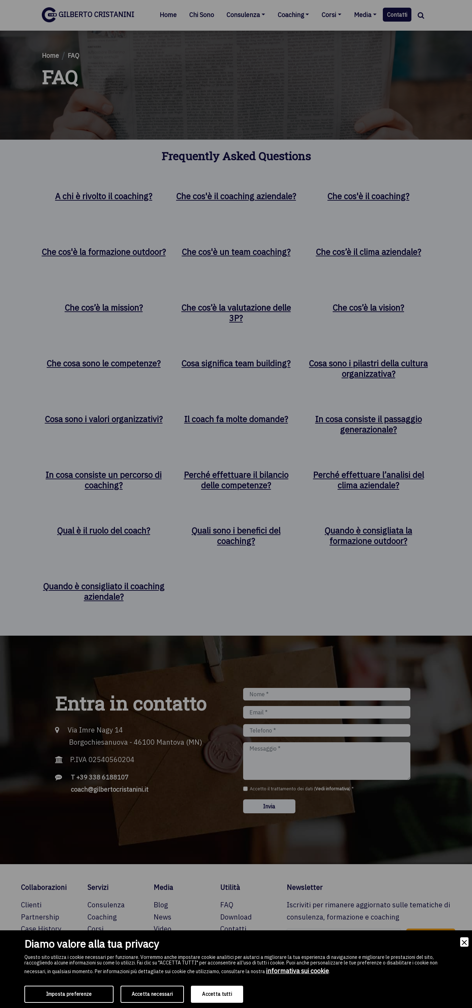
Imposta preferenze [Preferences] (69, 994)
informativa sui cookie (297, 971)
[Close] (464, 942)
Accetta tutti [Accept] (217, 994)
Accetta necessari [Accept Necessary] (152, 994)
